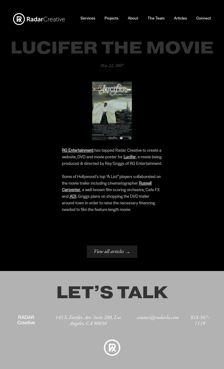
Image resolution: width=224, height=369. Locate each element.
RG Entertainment (77, 150)
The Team (156, 18)
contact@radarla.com (158, 317)
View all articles (112, 252)
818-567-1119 (200, 320)
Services (87, 18)
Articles (180, 18)
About (133, 18)
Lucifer (130, 157)
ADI (73, 196)
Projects (111, 18)
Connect (203, 18)
